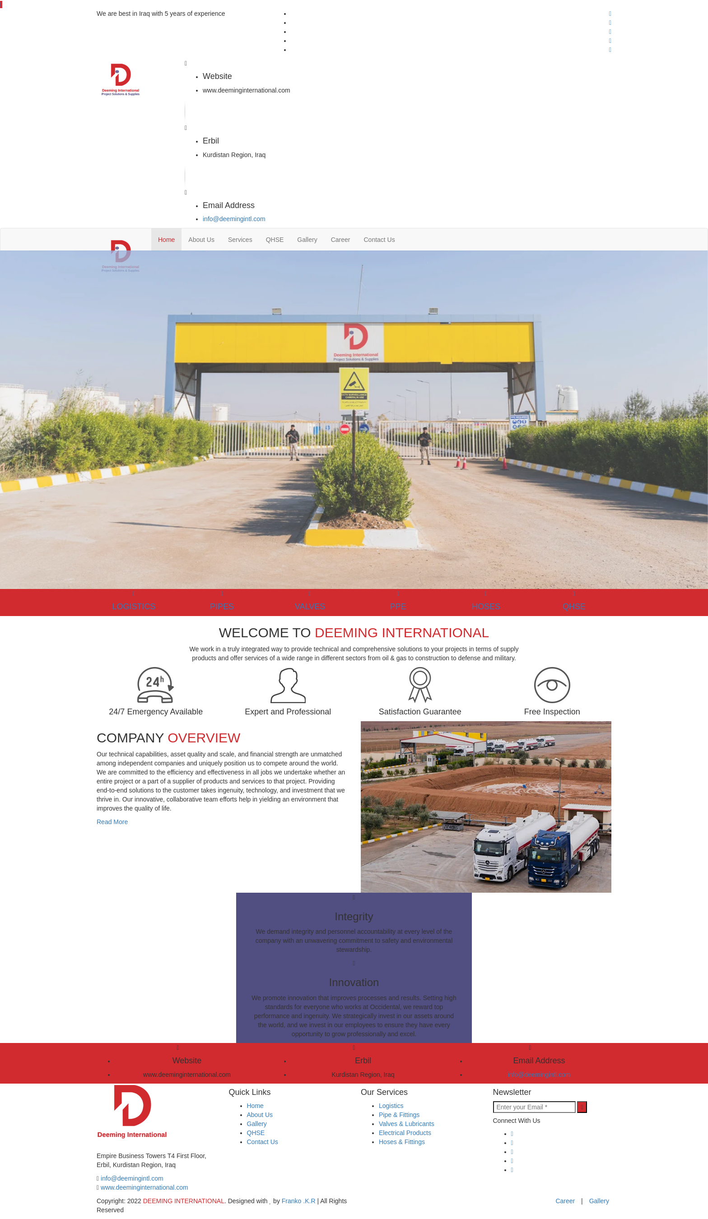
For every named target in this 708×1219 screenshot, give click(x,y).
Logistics (391, 1105)
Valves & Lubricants (406, 1123)
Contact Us (379, 239)
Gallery (307, 239)
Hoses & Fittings (402, 1141)
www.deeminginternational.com (144, 1187)
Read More (112, 821)
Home (166, 239)
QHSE (275, 239)
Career (340, 239)
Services (240, 239)
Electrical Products (405, 1132)
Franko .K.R (299, 1201)
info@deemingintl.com (234, 218)
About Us (201, 239)
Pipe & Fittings (399, 1114)
